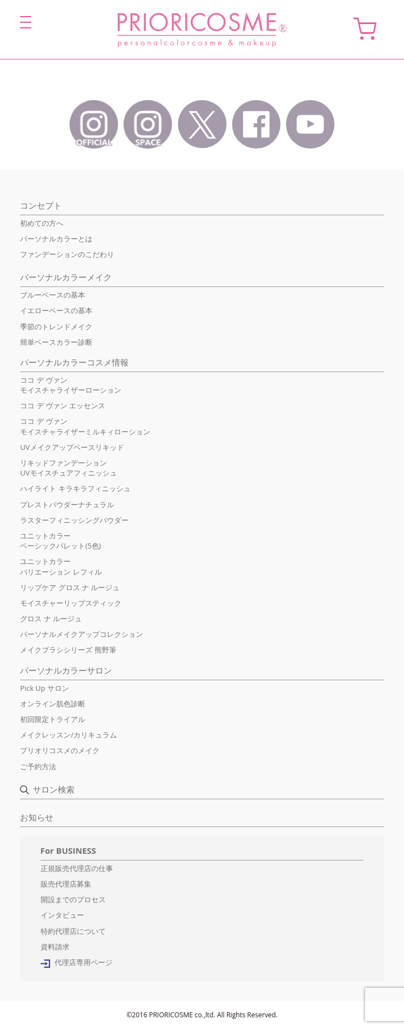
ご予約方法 (38, 766)
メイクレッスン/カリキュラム (68, 735)
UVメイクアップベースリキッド (72, 447)
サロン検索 (54, 789)
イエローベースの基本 (56, 310)
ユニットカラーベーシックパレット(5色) (60, 541)
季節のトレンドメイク (56, 326)
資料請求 (55, 947)
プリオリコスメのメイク (60, 750)
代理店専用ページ (83, 962)
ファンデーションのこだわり (67, 254)
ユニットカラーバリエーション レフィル (60, 566)
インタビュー (62, 915)
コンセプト (41, 205)
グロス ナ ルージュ (51, 619)
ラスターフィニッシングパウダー (74, 520)
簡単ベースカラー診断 (56, 342)
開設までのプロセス (73, 899)
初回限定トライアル (52, 719)
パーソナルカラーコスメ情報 (74, 362)
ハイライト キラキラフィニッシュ (75, 488)
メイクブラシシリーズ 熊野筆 (68, 650)
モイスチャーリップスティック (70, 603)
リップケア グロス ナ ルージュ (70, 587)
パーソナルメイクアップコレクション (81, 634)
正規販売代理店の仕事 (77, 868)
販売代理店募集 (66, 884)
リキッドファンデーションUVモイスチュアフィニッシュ (68, 468)
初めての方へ (41, 223)
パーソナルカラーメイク (66, 277)
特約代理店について (73, 931)
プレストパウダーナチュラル (67, 504)
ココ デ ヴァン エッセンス (62, 405)
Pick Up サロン (44, 688)
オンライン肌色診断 (52, 704)
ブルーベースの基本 (52, 295)
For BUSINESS (68, 850)
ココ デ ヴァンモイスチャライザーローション (70, 385)
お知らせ (36, 817)
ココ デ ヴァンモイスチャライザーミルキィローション (85, 426)
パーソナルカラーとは (56, 239)
